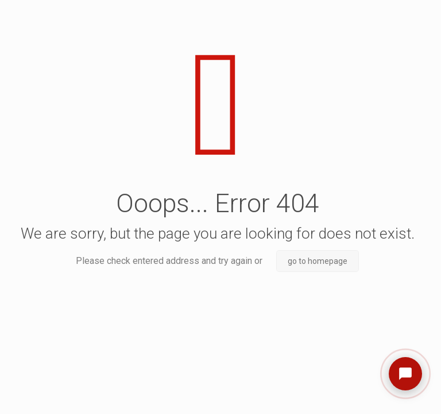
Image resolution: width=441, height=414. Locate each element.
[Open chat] (405, 373)
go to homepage (317, 261)
